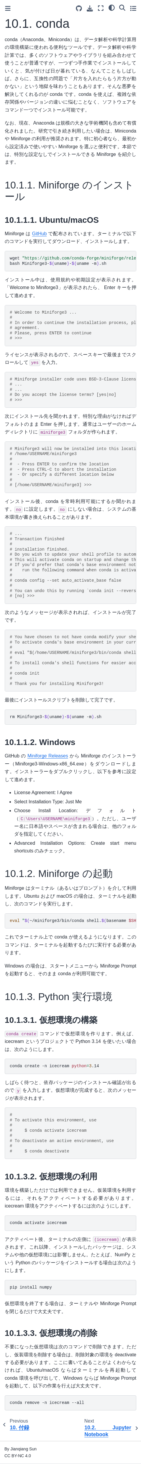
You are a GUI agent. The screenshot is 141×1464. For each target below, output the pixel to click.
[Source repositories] (78, 8)
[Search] (122, 7)
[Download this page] (89, 8)
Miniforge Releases (47, 755)
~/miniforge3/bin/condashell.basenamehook (73, 920)
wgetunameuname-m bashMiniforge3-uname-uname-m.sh (73, 261)
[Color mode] (111, 7)
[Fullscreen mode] (100, 8)
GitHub (39, 233)
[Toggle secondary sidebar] (133, 8)
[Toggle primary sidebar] (7, 8)
